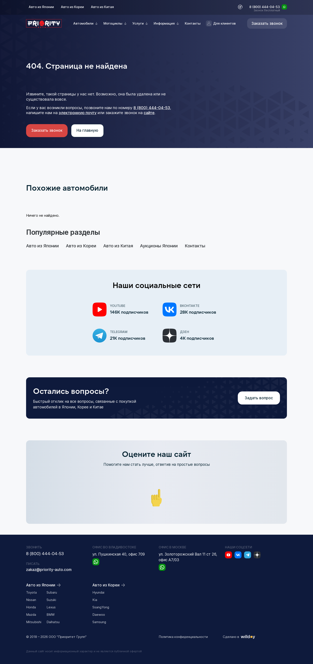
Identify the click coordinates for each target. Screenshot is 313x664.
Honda (31, 607)
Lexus (51, 607)
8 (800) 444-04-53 (264, 7)
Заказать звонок (46, 130)
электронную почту (78, 112)
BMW (51, 614)
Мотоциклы (112, 23)
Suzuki (51, 600)
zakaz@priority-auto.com (49, 569)
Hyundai (98, 592)
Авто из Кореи (72, 7)
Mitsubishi (33, 622)
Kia (94, 600)
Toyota (31, 592)
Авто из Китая (102, 7)
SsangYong (100, 607)
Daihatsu (53, 622)
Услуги (138, 23)
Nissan (31, 600)
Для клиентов (221, 23)
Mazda (31, 614)
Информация (164, 23)
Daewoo (98, 614)
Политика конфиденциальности (183, 637)
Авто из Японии (41, 7)
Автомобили (83, 23)
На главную (87, 130)
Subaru (52, 592)
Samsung (99, 622)
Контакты (193, 23)
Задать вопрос (259, 398)
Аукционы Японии (159, 246)
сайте (149, 112)
